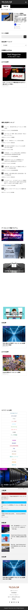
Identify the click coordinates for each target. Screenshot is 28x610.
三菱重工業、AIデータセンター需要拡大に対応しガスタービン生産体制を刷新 (15, 167)
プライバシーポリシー (14, 594)
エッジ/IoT (14, 421)
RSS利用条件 (14, 592)
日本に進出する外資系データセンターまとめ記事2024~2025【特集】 (14, 146)
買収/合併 (14, 454)
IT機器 (14, 418)
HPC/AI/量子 (13, 163)
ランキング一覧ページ (22, 488)
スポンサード (14, 429)
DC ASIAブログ (13, 413)
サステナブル (14, 426)
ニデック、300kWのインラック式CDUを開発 (14, 140)
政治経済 (14, 443)
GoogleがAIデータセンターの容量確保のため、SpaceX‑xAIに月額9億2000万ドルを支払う (14, 160)
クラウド (14, 424)
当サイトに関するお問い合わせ (14, 596)
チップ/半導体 (14, 435)
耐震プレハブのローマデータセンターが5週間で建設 (15, 189)
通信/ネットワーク (14, 456)
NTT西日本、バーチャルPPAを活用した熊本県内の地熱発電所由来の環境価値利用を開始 (15, 153)
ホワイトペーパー (14, 437)
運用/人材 (14, 459)
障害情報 (14, 462)
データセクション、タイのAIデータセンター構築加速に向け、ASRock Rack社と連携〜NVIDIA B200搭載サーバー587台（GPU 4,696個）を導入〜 (15, 182)
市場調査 (12, 137)
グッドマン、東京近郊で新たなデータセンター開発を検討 (15, 127)
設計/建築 (12, 192)
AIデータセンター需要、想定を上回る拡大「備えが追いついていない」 (15, 134)
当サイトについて (14, 590)
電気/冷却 (13, 142)
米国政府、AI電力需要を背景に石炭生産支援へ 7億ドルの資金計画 (15, 174)
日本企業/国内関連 (14, 130)
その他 (14, 432)
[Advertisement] (14, 104)
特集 (12, 149)
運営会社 (14, 599)
